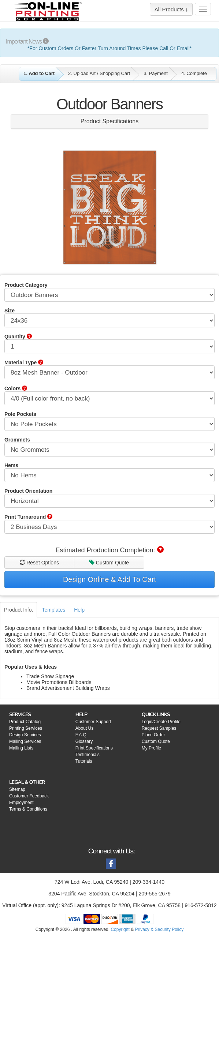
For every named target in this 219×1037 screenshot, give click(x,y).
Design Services (25, 734)
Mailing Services (25, 741)
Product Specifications (109, 121)
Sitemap (17, 789)
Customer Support (93, 721)
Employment (21, 802)
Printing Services (25, 728)
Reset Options (39, 563)
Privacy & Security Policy (159, 929)
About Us (84, 728)
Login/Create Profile (161, 721)
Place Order (153, 734)
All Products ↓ (171, 9)
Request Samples (159, 728)
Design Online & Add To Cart (109, 579)
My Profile (151, 748)
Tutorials (83, 761)
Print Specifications (94, 748)
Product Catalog (25, 721)
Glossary (84, 741)
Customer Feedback (29, 796)
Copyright (120, 929)
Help (79, 610)
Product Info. (18, 610)
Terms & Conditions (28, 809)
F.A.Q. (81, 734)
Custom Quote (109, 563)
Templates (53, 610)
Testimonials (87, 754)
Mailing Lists (21, 748)
